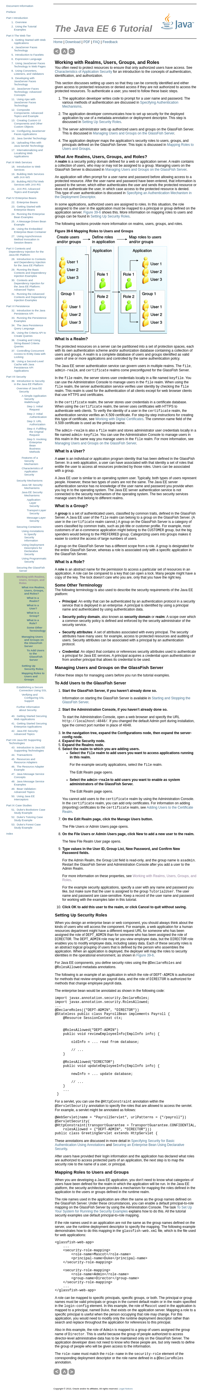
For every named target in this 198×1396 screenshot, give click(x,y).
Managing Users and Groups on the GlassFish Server (33, 641)
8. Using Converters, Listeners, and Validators (27, 72)
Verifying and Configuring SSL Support (33, 697)
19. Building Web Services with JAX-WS (27, 175)
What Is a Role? (33, 622)
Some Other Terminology (36, 629)
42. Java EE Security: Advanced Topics (24, 732)
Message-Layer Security (36, 519)
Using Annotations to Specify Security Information (33, 535)
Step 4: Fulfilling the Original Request (36, 431)
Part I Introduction (17, 17)
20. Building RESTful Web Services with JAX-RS (27, 183)
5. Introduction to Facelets (27, 54)
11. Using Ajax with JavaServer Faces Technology (23, 102)
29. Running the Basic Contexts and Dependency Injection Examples (28, 272)
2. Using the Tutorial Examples (24, 28)
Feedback (110, 42)
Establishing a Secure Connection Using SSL (32, 689)
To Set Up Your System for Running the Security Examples (123, 1209)
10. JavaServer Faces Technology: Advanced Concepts (26, 91)
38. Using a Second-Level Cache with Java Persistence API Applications (27, 366)
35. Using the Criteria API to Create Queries (28, 334)
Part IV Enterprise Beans (21, 198)
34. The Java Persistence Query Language (27, 327)
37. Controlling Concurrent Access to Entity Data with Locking (28, 353)
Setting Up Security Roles (32, 667)
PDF (86, 42)
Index (9, 833)
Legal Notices (126, 1388)
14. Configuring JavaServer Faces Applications (28, 132)
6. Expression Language (26, 59)
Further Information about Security (28, 708)
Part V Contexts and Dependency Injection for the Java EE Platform (25, 251)
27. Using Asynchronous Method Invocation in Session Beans (26, 239)
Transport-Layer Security (36, 512)
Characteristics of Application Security (32, 471)
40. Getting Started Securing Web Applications (29, 717)
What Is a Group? (33, 614)
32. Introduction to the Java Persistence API (28, 312)
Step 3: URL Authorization (36, 423)
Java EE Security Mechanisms (32, 494)
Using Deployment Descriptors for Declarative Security (33, 549)
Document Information (19, 5)
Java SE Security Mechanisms (32, 486)
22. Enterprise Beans (24, 202)
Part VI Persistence (18, 306)
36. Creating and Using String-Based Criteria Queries (25, 343)
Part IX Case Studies (19, 805)
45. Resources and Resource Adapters (24, 761)
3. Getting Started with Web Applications (28, 41)
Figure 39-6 (92, 212)
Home (57, 42)
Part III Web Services (19, 162)
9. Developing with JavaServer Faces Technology (23, 81)
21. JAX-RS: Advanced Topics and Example (25, 190)
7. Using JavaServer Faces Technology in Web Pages (28, 65)
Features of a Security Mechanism (30, 461)
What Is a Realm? (33, 599)
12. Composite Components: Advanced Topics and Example (27, 113)
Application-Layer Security (34, 502)
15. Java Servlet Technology (28, 138)
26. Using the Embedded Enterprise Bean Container (28, 230)
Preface (11, 11)
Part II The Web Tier (18, 35)
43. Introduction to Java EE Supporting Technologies (28, 749)
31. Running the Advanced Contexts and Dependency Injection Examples (28, 297)
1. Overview (19, 22)
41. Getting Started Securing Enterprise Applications (29, 725)
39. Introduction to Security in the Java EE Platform (28, 382)
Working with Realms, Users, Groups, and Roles (31, 580)
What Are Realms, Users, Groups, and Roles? (33, 590)
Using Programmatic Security (34, 560)
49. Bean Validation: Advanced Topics (24, 790)
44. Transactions (21, 754)
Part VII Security (16, 376)
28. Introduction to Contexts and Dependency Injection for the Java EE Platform (28, 262)
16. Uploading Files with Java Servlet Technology (27, 144)
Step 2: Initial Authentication (37, 415)
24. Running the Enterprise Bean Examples (28, 215)
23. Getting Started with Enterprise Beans (26, 208)
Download (72, 42)
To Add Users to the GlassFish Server (35, 655)
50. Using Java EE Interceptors (23, 798)
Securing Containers (29, 526)
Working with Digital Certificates (119, 419)
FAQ (96, 42)
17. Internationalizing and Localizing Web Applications (27, 153)
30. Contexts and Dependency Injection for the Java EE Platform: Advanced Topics (27, 285)
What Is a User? (33, 607)
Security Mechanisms (30, 480)
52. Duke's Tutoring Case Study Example (27, 818)
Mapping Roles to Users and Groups (33, 676)
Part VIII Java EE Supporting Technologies (23, 741)
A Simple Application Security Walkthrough (34, 399)
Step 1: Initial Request (35, 408)
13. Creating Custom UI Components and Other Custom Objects (27, 123)
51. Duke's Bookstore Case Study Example (28, 811)
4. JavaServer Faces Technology (24, 49)
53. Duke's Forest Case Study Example (26, 826)
